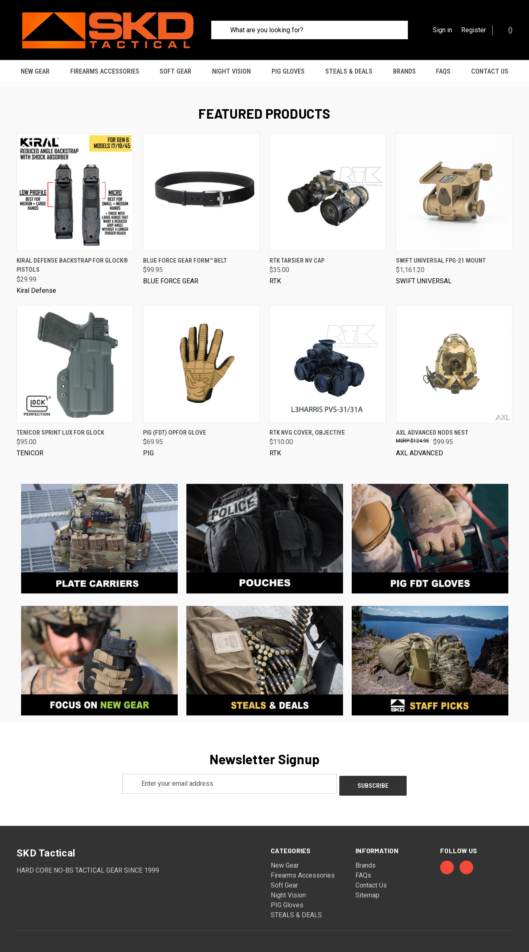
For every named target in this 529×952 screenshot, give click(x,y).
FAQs (443, 71)
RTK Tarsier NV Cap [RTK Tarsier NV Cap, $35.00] (296, 255)
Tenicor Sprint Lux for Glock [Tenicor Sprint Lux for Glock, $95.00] (60, 427)
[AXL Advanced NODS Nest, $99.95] (454, 359)
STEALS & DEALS (348, 71)
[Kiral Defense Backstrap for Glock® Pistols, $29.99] (74, 187)
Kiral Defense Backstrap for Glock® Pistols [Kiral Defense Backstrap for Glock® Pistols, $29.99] (72, 260)
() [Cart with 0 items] (506, 29)
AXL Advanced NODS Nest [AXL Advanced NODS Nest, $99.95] (432, 427)
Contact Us (489, 71)
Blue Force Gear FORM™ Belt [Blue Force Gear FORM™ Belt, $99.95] (185, 255)
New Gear (35, 71)
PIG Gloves (288, 71)
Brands (404, 71)
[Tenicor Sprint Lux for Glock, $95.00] (74, 359)
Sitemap (367, 888)
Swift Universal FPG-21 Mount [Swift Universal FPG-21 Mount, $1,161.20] (441, 255)
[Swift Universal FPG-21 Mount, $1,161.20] (454, 187)
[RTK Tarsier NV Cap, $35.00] (327, 187)
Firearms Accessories (104, 71)
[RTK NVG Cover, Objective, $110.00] (327, 359)
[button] (99, 534)
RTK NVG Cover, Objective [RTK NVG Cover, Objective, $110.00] (307, 427)
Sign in (442, 30)
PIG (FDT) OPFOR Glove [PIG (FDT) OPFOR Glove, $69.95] (174, 427)
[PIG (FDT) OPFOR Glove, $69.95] (201, 359)
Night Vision (231, 71)
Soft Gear (175, 71)
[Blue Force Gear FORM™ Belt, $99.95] (201, 187)
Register (473, 30)
